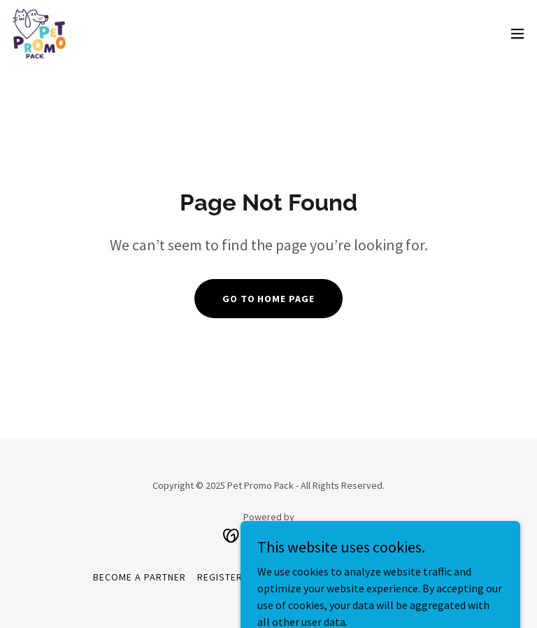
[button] (517, 34)
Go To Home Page (268, 298)
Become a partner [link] (139, 577)
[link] (39, 34)
